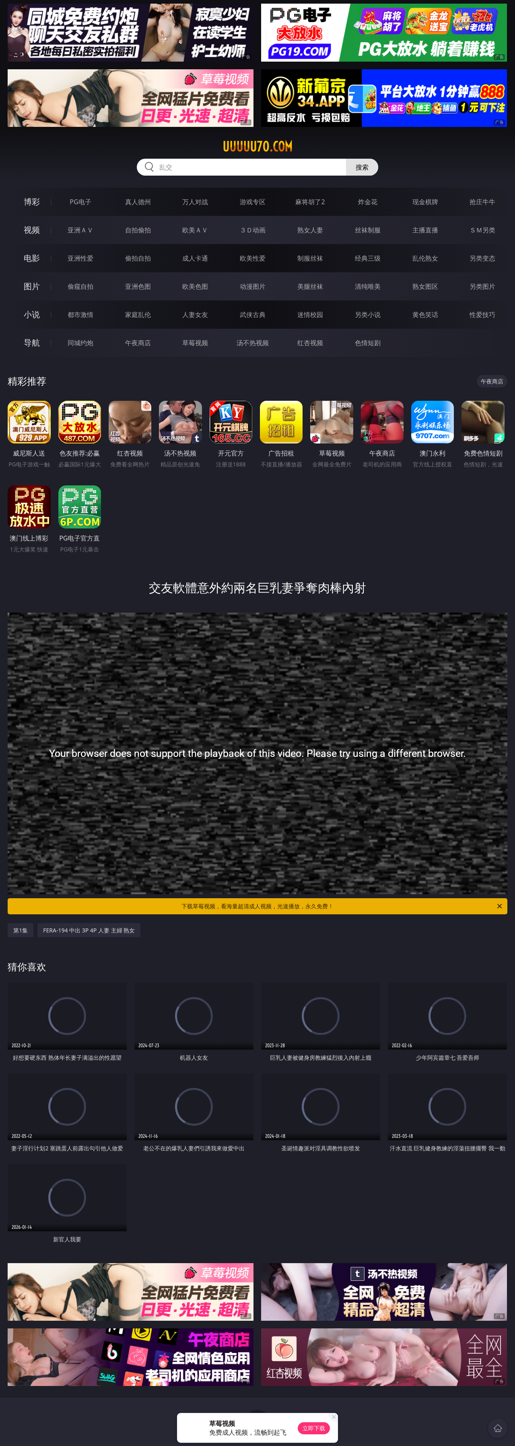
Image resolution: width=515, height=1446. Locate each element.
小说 (32, 314)
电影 (32, 258)
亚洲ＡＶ (80, 230)
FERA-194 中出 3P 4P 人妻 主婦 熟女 (89, 930)
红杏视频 (310, 342)
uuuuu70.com (257, 147)
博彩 (32, 201)
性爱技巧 (482, 314)
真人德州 (138, 201)
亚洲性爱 (80, 258)
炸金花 (367, 201)
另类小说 (368, 314)
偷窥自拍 (80, 286)
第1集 (20, 930)
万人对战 (195, 201)
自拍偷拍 (138, 230)
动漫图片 (253, 286)
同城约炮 (80, 342)
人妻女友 (195, 314)
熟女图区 (425, 286)
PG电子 (80, 201)
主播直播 (425, 230)
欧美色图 (195, 286)
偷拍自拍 (138, 258)
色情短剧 (368, 342)
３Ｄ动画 (253, 230)
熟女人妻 (310, 230)
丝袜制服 (368, 230)
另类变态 (482, 258)
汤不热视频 (253, 342)
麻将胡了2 (310, 201)
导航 (32, 342)
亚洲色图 (138, 286)
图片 (32, 286)
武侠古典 (253, 314)
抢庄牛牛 (482, 201)
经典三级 (368, 258)
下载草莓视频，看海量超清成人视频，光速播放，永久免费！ (342, 906)
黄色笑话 (425, 314)
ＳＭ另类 (482, 230)
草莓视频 (195, 342)
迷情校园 (310, 314)
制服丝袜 (310, 258)
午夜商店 (138, 342)
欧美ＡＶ (195, 230)
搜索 (362, 167)
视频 (32, 229)
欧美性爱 (253, 258)
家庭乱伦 (138, 314)
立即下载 (314, 1428)
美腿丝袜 (310, 286)
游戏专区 (253, 201)
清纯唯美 (368, 286)
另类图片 (482, 286)
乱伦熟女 (425, 258)
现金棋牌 (425, 201)
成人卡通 (195, 258)
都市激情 (80, 314)
